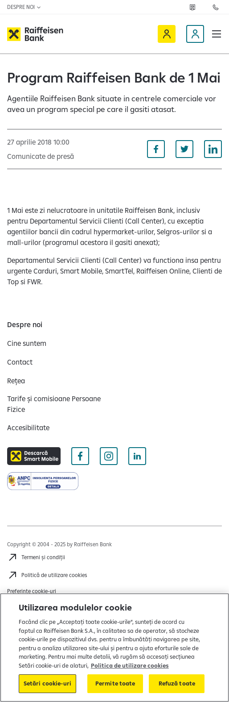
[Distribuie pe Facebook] (156, 149)
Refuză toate (177, 683)
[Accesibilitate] (28, 427)
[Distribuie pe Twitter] (184, 149)
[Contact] (20, 362)
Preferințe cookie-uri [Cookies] (31, 591)
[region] (114, 647)
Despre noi (24, 7)
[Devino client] (195, 34)
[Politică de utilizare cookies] (47, 575)
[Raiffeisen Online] (167, 34)
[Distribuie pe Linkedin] (213, 149)
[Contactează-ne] (215, 7)
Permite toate (115, 683)
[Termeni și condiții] (36, 557)
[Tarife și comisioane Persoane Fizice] (57, 404)
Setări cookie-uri (47, 683)
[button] (216, 34)
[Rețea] (192, 7)
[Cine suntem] (26, 343)
